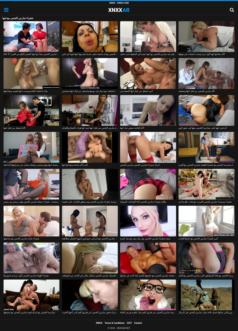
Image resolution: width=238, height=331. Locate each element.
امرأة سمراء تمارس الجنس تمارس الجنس (140, 165)
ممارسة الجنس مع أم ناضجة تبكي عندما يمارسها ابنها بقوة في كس (90, 54)
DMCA (99, 323)
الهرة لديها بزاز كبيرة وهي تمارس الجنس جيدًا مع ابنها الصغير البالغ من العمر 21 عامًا (32, 54)
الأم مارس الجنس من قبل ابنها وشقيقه (196, 91)
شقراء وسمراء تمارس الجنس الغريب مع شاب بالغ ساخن (205, 201)
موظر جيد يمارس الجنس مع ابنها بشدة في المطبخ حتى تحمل (148, 54)
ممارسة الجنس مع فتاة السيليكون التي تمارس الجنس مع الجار (206, 275)
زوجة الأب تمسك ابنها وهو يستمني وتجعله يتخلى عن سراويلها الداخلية (32, 165)
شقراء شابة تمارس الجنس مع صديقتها (21, 238)
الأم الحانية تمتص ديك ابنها (132, 128)
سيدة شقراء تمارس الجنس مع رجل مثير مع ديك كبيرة (145, 238)
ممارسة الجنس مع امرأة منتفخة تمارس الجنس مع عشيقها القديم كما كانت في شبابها (148, 275)
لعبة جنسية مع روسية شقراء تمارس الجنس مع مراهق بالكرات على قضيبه (90, 201)
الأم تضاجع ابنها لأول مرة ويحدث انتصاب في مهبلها (201, 54)
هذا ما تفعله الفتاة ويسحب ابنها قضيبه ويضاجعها (25, 91)
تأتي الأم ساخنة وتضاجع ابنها (75, 165)
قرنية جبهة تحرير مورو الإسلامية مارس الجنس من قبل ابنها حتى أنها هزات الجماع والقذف (90, 128)
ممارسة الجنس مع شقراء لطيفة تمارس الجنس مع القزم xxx (206, 165)
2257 (129, 323)
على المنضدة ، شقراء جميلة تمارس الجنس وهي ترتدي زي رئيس (32, 201)
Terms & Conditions (115, 323)
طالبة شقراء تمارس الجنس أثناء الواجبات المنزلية (143, 201)
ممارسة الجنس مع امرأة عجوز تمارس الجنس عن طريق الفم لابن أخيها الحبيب (90, 312)
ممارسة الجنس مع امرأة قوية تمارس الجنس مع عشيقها (29, 312)
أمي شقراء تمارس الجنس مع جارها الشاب (198, 238)
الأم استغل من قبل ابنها (14, 128)
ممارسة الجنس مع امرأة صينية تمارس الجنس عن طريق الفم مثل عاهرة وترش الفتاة (148, 312)
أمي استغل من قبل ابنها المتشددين (136, 91)
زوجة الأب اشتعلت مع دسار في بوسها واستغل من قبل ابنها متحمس (90, 91)
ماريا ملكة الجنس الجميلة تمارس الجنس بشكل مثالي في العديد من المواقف (90, 275)
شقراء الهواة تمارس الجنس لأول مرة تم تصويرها (26, 275)
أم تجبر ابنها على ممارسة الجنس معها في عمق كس (202, 128)
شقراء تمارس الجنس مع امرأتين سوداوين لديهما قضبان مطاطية (90, 238)
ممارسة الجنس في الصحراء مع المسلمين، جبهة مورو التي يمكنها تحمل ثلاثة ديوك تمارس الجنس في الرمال (206, 312)
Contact (138, 323)
